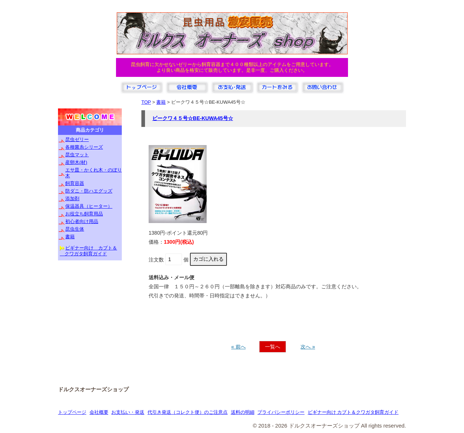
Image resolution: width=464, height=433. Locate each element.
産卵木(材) (76, 162)
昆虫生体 (74, 229)
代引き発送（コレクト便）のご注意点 (188, 412)
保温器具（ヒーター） (88, 206)
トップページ (72, 412)
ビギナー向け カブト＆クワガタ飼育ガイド (353, 412)
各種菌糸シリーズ (84, 147)
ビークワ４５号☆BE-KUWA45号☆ (192, 118)
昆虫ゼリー (77, 139)
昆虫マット (77, 154)
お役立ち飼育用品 (84, 213)
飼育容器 (74, 183)
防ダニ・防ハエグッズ (88, 191)
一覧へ (272, 347)
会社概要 (99, 412)
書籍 (70, 236)
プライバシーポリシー (280, 412)
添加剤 (72, 198)
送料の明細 (242, 412)
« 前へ (238, 347)
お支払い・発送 (127, 412)
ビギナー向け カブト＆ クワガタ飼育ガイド (88, 250)
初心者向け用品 (81, 221)
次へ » (308, 347)
